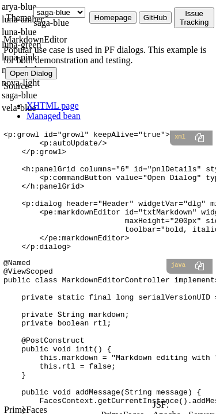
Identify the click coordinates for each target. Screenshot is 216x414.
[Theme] (59, 12)
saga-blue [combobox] (51, 23)
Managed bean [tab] (53, 116)
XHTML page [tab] (52, 105)
